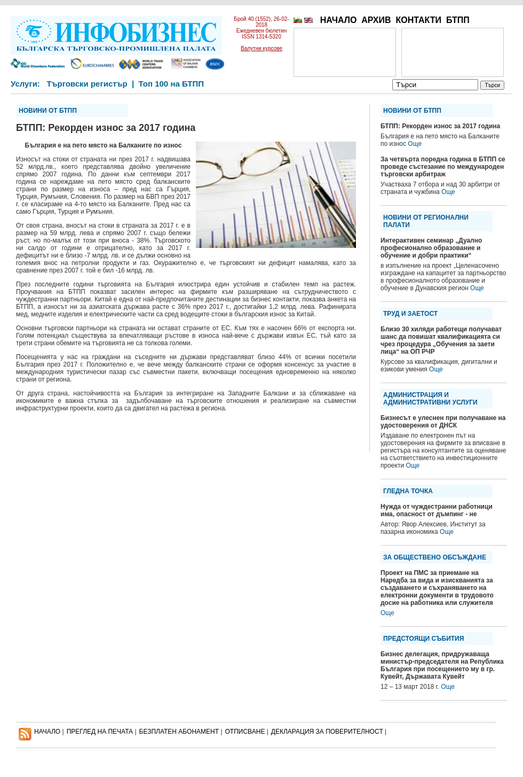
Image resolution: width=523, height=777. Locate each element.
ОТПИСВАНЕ (245, 731)
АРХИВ (376, 20)
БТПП (458, 20)
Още (415, 143)
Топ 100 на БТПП (171, 83)
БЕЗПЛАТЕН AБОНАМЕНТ (179, 731)
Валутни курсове (261, 48)
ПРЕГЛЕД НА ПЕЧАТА (100, 731)
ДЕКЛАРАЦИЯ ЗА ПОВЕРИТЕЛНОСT (327, 731)
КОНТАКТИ (418, 20)
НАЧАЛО (338, 20)
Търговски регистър (86, 83)
